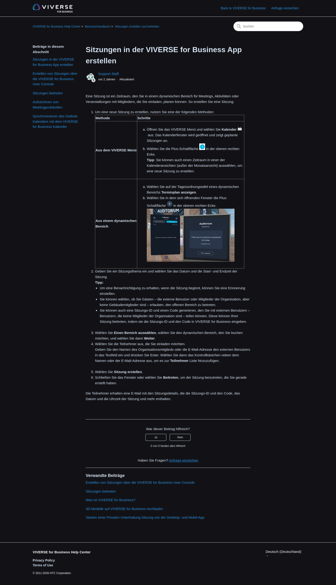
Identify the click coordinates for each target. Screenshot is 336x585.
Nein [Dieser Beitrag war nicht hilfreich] (180, 437)
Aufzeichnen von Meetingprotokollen (47, 104)
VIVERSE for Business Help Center (56, 26)
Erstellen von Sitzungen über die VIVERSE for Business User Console (55, 78)
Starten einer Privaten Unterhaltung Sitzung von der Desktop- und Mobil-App (145, 517)
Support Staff (108, 74)
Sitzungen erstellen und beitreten (137, 26)
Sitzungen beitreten (48, 93)
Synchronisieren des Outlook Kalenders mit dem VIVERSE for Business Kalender (55, 121)
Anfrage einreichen (285, 8)
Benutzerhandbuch (97, 26)
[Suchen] (268, 26)
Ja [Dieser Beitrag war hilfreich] (156, 437)
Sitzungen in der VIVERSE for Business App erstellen (53, 62)
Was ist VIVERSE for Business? (110, 500)
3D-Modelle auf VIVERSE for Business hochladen (124, 509)
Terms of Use (43, 565)
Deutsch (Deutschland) (283, 553)
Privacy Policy (44, 560)
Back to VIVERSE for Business (243, 8)
